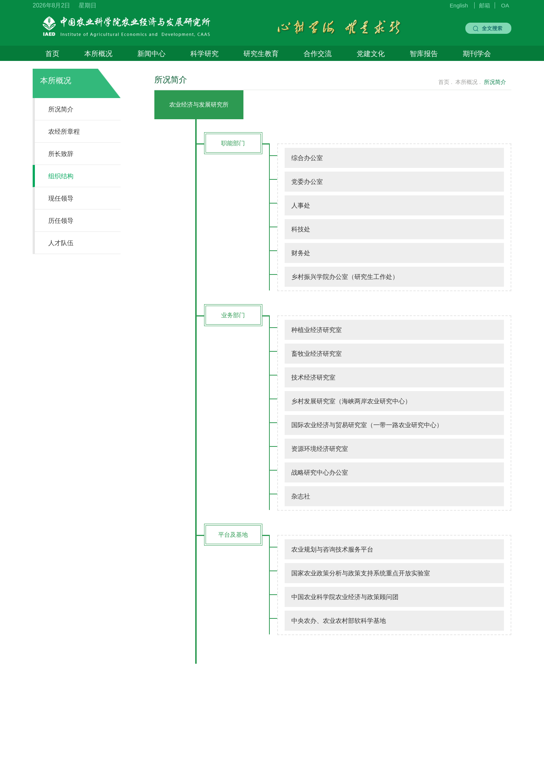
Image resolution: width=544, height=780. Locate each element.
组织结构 (60, 176)
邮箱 (484, 5)
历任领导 (60, 220)
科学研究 (204, 53)
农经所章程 (64, 131)
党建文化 (371, 53)
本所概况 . (468, 82)
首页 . (445, 82)
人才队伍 (60, 243)
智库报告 (424, 53)
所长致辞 (60, 153)
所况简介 (60, 109)
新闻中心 (151, 53)
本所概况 (98, 53)
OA (505, 5)
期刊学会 (477, 53)
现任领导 (60, 198)
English (459, 5)
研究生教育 (261, 53)
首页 (52, 53)
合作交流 (318, 53)
